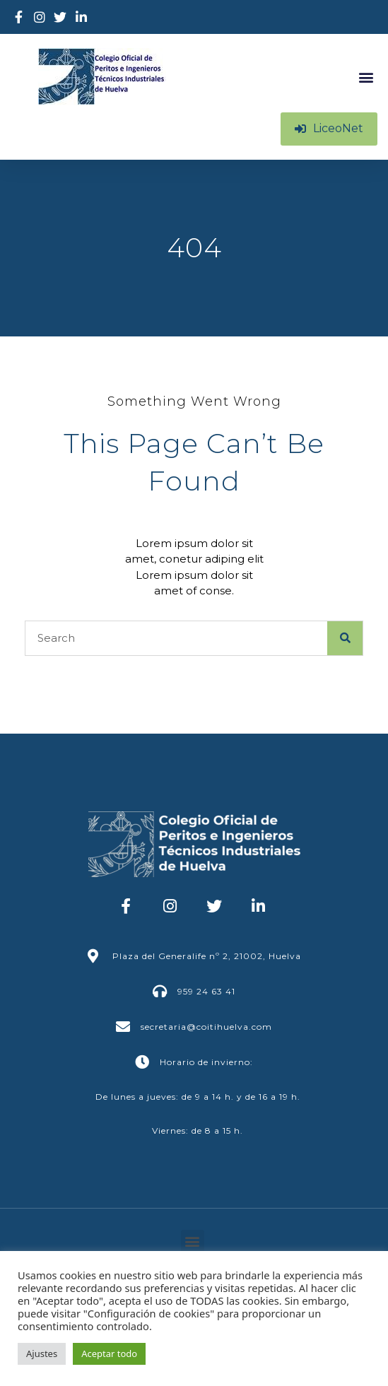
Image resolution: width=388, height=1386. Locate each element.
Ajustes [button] (41, 1353)
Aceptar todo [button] (109, 1353)
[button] (365, 76)
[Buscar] (345, 638)
